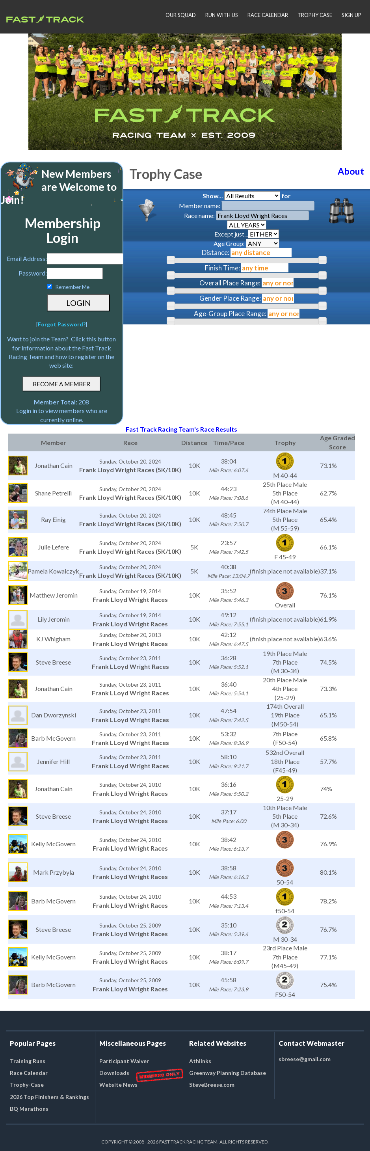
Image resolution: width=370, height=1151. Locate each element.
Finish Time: (222, 268)
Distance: (215, 252)
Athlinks (200, 1061)
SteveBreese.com (211, 1084)
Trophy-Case (27, 1084)
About (351, 171)
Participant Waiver (124, 1061)
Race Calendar (29, 1072)
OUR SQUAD (180, 15)
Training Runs (27, 1061)
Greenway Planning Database (227, 1072)
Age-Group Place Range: (230, 313)
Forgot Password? (62, 324)
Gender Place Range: (230, 298)
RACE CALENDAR (267, 15)
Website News (118, 1084)
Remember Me (72, 287)
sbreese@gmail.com (305, 1059)
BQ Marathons (29, 1108)
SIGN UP (351, 15)
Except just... (246, 233)
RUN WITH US (221, 15)
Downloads (114, 1072)
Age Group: (246, 243)
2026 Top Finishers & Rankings (49, 1096)
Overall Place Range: (229, 283)
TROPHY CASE (314, 15)
